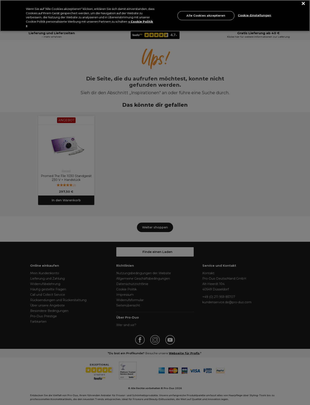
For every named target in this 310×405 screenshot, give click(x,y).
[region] (155, 15)
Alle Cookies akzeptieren (205, 15)
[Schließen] (303, 3)
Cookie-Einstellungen (254, 15)
